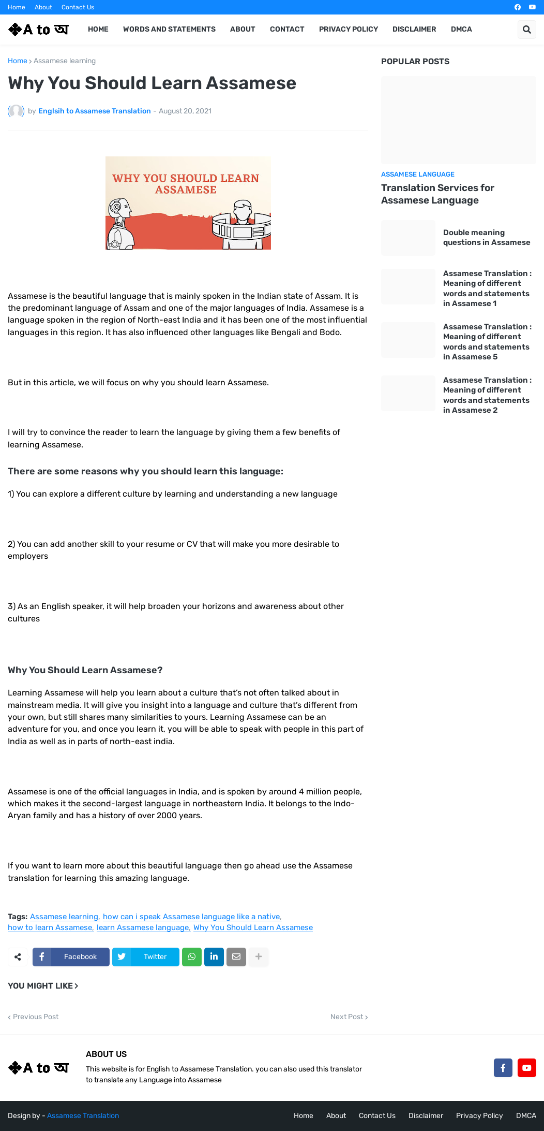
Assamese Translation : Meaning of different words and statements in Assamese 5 (487, 342)
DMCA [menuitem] (461, 29)
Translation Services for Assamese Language (437, 194)
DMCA (526, 1115)
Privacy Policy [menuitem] (348, 29)
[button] (527, 29)
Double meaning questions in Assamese (487, 238)
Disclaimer (426, 1115)
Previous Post (35, 1017)
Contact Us (78, 7)
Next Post (346, 1017)
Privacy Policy (479, 1115)
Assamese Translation (83, 1115)
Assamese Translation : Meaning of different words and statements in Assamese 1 (487, 289)
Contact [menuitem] (287, 29)
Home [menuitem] (98, 29)
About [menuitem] (242, 29)
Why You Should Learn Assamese (253, 928)
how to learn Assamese (50, 928)
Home (16, 7)
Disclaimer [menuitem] (414, 29)
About (43, 7)
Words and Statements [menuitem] (169, 29)
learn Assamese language (143, 928)
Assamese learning (65, 61)
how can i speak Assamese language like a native (191, 917)
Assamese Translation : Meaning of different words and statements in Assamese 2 (487, 395)
